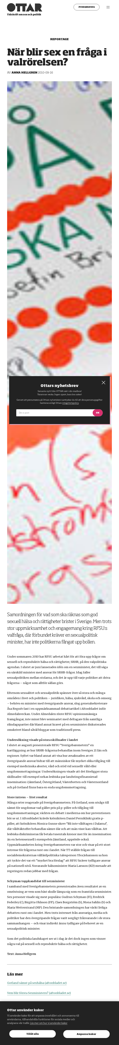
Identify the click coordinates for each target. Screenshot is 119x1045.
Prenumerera (86, 7)
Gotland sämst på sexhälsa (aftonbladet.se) (37, 983)
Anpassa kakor (86, 1034)
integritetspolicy (70, 403)
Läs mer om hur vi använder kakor (48, 1023)
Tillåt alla (32, 1034)
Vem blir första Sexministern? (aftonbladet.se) (39, 993)
